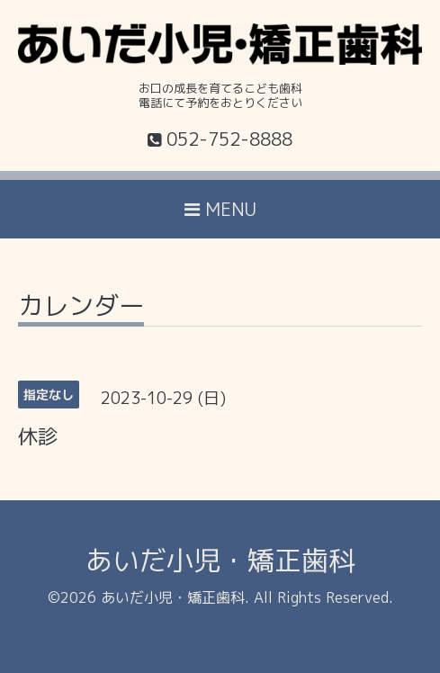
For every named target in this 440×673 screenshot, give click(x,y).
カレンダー (81, 308)
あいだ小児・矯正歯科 (220, 560)
